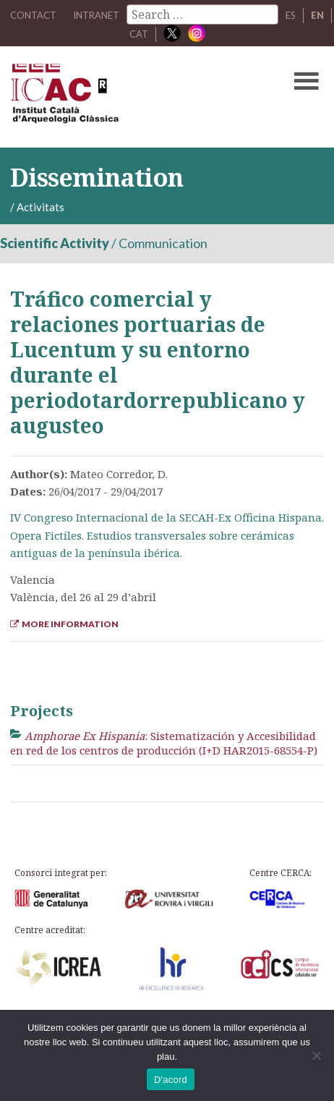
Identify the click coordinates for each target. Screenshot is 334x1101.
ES (291, 15)
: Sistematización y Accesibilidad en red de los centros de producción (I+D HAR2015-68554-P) (163, 742)
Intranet (96, 15)
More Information (64, 623)
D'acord (170, 1079)
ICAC (133, 97)
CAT (138, 34)
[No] (316, 1055)
